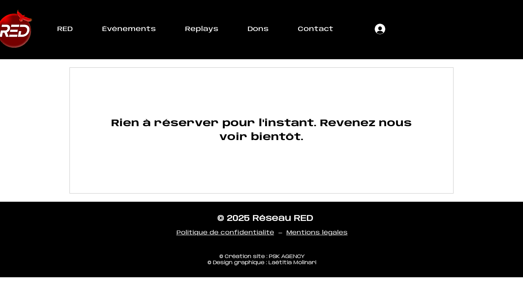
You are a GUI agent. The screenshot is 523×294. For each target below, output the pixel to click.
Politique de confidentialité (225, 233)
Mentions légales (317, 233)
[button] (64, 29)
